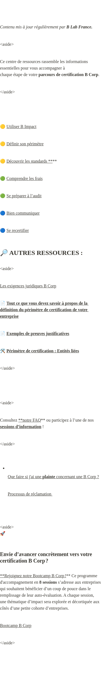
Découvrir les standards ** (29, 161)
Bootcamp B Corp (15, 625)
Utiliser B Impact (21, 126)
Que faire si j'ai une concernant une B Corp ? (53, 476)
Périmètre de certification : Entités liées (42, 351)
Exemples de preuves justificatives (37, 333)
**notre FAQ (29, 420)
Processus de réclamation (30, 494)
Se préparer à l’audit (23, 195)
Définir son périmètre (25, 144)
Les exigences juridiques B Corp (28, 286)
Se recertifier (17, 230)
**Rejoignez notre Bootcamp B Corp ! (33, 575)
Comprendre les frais (24, 178)
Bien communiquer (23, 213)
